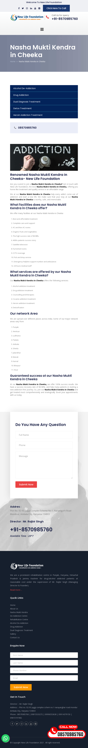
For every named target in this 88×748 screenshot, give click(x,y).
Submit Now (26, 484)
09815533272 (37, 714)
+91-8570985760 (31, 529)
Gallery (13, 634)
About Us (14, 608)
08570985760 (27, 128)
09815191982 (16, 718)
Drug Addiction (21, 95)
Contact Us (15, 637)
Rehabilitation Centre (19, 619)
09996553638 (50, 714)
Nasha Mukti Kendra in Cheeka (32, 61)
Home (12, 61)
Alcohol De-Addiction (24, 88)
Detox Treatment (22, 108)
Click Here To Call (56, 8)
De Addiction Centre (18, 616)
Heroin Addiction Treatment (28, 115)
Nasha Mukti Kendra (19, 612)
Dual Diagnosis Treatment (26, 101)
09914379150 (64, 714)
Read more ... (16, 589)
